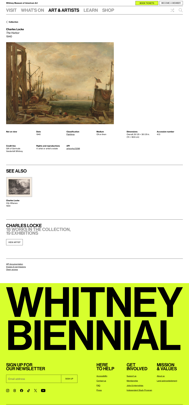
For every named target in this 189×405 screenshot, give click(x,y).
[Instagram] (7, 390)
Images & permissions (16, 267)
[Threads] (14, 390)
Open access (12, 269)
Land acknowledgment (167, 381)
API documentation (14, 264)
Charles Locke (15, 29)
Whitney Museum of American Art (22, 3)
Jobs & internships (135, 385)
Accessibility (101, 376)
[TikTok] (28, 390)
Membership (132, 381)
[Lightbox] (60, 83)
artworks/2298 (73, 148)
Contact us (101, 381)
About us (161, 376)
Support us (131, 376)
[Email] (33, 379)
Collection (13, 22)
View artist (14, 242)
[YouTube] (43, 390)
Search (181, 10)
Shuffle (172, 10)
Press (99, 390)
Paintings (70, 134)
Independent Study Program (139, 390)
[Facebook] (21, 390)
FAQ (98, 385)
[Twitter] (35, 390)
